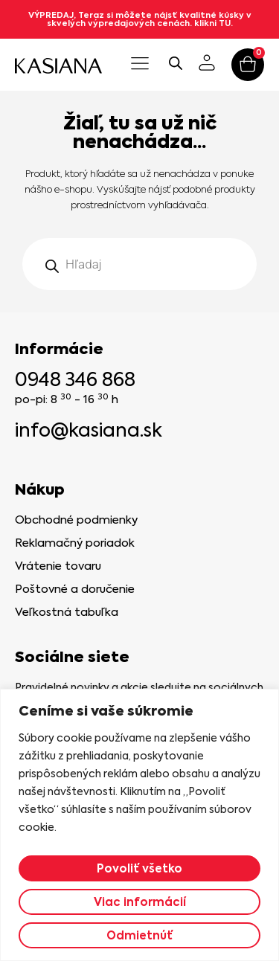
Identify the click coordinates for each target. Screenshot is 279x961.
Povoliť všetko (139, 868)
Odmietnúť (139, 935)
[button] (140, 64)
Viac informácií (140, 902)
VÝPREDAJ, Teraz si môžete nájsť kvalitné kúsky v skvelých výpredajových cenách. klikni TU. (139, 19)
